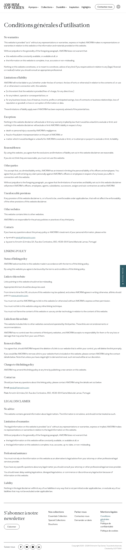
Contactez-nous (104, 7)
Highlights (86, 7)
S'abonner (11, 526)
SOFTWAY (117, 548)
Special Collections (56, 520)
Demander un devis (83, 520)
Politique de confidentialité (106, 525)
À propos (33, 7)
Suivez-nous (123, 275)
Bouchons (53, 524)
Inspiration (74, 7)
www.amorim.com (19, 295)
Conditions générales (105, 518)
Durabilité (61, 7)
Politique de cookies (109, 530)
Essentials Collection (57, 516)
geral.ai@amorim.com (25, 237)
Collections (47, 7)
